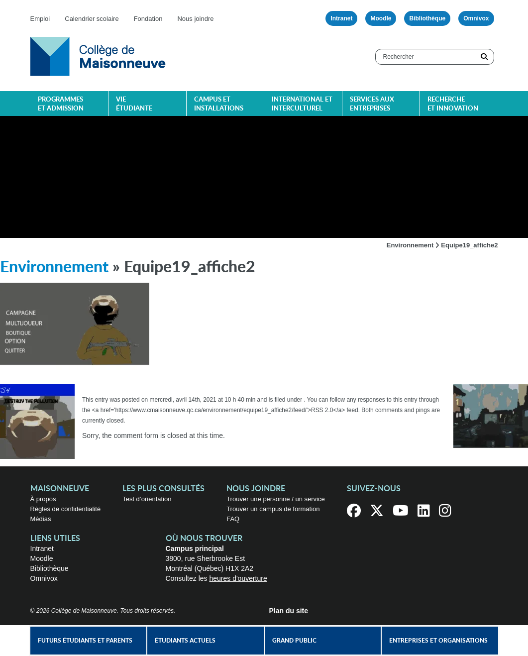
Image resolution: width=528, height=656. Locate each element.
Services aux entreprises (372, 104)
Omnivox (476, 18)
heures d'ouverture (238, 578)
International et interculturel (302, 104)
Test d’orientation (146, 499)
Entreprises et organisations (438, 641)
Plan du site (289, 611)
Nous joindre (195, 18)
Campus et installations (218, 104)
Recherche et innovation (452, 104)
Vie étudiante (134, 104)
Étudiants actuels (185, 641)
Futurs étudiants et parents (85, 641)
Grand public (294, 641)
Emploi (40, 18)
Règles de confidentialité (65, 509)
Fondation (148, 18)
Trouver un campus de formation (272, 509)
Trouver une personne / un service (275, 499)
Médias (40, 519)
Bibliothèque (427, 18)
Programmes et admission (61, 104)
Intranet (341, 18)
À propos (43, 499)
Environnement (410, 245)
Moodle (380, 18)
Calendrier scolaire (91, 18)
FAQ (232, 519)
